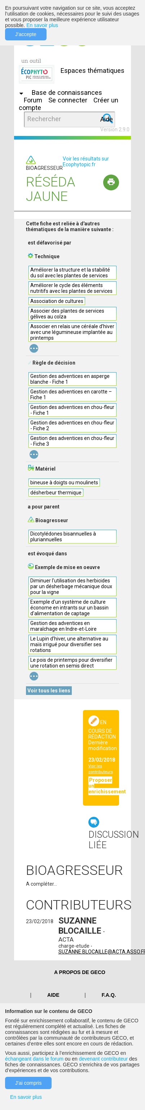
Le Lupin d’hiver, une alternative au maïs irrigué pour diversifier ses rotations (69, 644)
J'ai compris (28, 1083)
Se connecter (67, 100)
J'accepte (25, 34)
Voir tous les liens (48, 690)
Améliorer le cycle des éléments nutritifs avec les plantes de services (71, 288)
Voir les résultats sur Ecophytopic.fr (86, 161)
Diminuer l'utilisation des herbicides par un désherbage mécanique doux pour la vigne (71, 586)
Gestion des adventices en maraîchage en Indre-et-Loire (63, 626)
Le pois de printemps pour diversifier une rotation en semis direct (71, 663)
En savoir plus (42, 25)
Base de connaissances (67, 92)
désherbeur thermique (56, 492)
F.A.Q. (109, 995)
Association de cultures (56, 301)
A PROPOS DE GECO (79, 972)
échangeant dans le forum (34, 1059)
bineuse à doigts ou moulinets (64, 482)
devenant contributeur (103, 1059)
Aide (106, 119)
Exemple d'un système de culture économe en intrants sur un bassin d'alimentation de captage (69, 607)
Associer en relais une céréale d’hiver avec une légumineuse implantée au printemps (72, 332)
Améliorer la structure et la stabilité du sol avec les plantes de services (70, 272)
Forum (33, 100)
